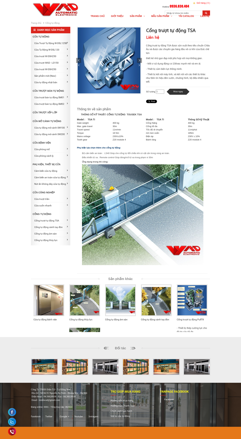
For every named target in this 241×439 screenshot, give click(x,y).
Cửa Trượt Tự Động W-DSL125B (51, 43)
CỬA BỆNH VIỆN (42, 142)
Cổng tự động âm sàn (51, 233)
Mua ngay (178, 91)
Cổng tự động (52, 23)
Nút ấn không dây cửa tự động (51, 183)
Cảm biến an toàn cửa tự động (51, 177)
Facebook (36, 416)
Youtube (78, 416)
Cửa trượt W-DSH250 (51, 56)
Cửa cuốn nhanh (51, 205)
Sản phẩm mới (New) (51, 75)
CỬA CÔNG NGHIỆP (44, 192)
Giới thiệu (117, 16)
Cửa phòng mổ (51, 149)
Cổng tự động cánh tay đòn (51, 226)
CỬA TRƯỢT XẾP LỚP (45, 112)
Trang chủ (98, 16)
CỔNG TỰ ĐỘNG (42, 214)
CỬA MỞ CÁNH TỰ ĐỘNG (47, 121)
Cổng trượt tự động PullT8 (190, 319)
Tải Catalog (186, 16)
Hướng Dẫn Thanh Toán (123, 405)
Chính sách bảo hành (121, 410)
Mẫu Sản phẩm (161, 16)
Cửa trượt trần (51, 198)
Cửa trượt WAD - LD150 (51, 62)
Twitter (48, 416)
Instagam (93, 416)
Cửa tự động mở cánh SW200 (51, 134)
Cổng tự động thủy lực (51, 240)
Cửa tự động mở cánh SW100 (51, 127)
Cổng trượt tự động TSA (51, 220)
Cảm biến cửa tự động (51, 170)
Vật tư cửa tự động (120, 416)
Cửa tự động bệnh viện (45, 319)
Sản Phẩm (137, 16)
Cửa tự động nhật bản (51, 82)
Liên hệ (204, 16)
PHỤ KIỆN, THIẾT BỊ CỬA (46, 164)
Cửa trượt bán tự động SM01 (51, 97)
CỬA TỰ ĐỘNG (41, 36)
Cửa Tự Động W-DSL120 (51, 49)
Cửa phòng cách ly (51, 155)
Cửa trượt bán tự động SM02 (51, 103)
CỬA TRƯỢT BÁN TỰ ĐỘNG (48, 91)
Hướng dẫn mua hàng (122, 400)
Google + (64, 416)
